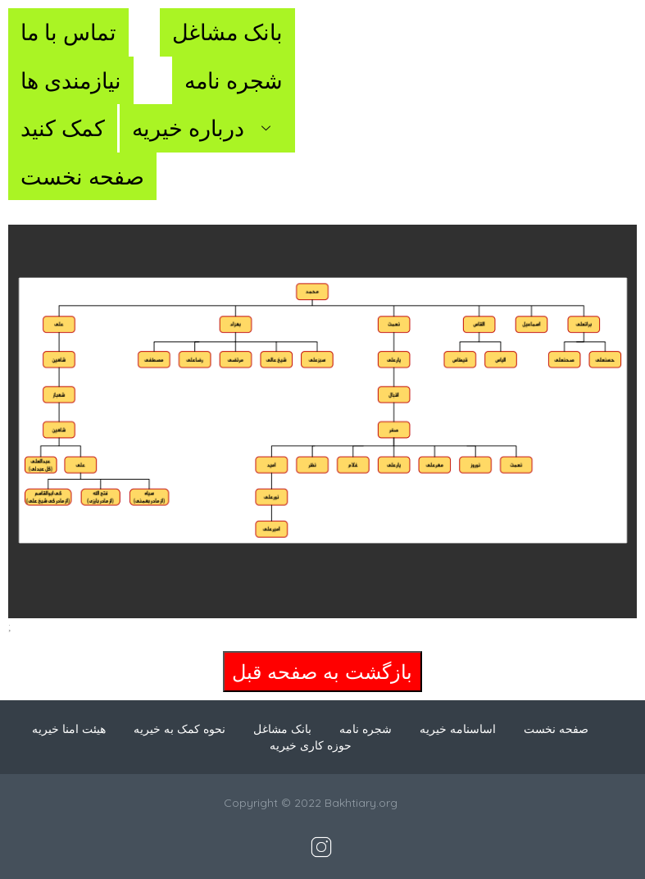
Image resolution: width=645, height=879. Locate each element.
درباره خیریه (207, 128)
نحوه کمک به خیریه (179, 729)
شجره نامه (233, 80)
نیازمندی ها (70, 80)
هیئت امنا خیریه (69, 729)
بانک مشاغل (227, 32)
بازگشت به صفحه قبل (322, 671)
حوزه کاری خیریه (311, 745)
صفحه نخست (82, 176)
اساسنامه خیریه (458, 729)
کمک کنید (62, 128)
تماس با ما (68, 32)
